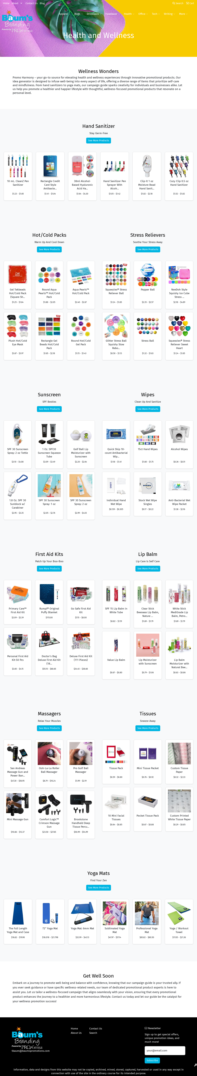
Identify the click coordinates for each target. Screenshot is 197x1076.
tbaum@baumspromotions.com (31, 1050)
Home (6, 3)
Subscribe (152, 1060)
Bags (78, 14)
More (183, 14)
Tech (156, 14)
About (15, 3)
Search (178, 3)
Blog (42, 3)
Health (129, 14)
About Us (76, 1033)
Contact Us (32, 3)
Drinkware (94, 14)
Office (143, 14)
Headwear (112, 14)
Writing (169, 14)
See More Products (98, 140)
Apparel (64, 14)
